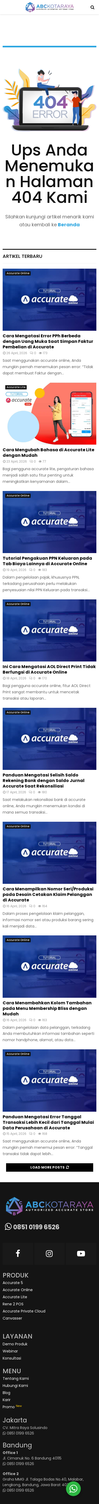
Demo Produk (15, 1344)
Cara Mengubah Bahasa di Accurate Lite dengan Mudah (48, 452)
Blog (6, 1392)
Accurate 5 (13, 1282)
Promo (12, 1407)
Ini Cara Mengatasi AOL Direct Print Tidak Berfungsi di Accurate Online (49, 669)
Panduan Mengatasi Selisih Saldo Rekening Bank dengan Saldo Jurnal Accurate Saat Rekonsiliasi (43, 780)
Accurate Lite (16, 387)
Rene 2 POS (13, 1304)
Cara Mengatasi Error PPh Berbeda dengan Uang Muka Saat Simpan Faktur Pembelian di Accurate (48, 341)
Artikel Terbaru (22, 256)
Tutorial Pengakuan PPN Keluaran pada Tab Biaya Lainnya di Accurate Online (47, 561)
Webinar (10, 1351)
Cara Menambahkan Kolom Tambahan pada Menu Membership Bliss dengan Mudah (47, 1008)
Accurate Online (18, 273)
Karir (7, 1399)
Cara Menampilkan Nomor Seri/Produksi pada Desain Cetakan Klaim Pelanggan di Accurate (48, 894)
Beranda (68, 224)
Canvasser (12, 1318)
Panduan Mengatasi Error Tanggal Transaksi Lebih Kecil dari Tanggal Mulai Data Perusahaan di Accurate (48, 1122)
